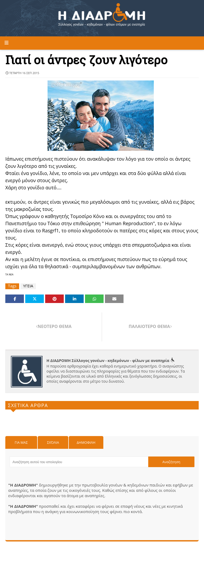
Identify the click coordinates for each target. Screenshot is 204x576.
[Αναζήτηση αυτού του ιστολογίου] (79, 461)
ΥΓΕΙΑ (28, 285)
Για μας (21, 442)
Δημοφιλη (86, 442)
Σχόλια (53, 442)
